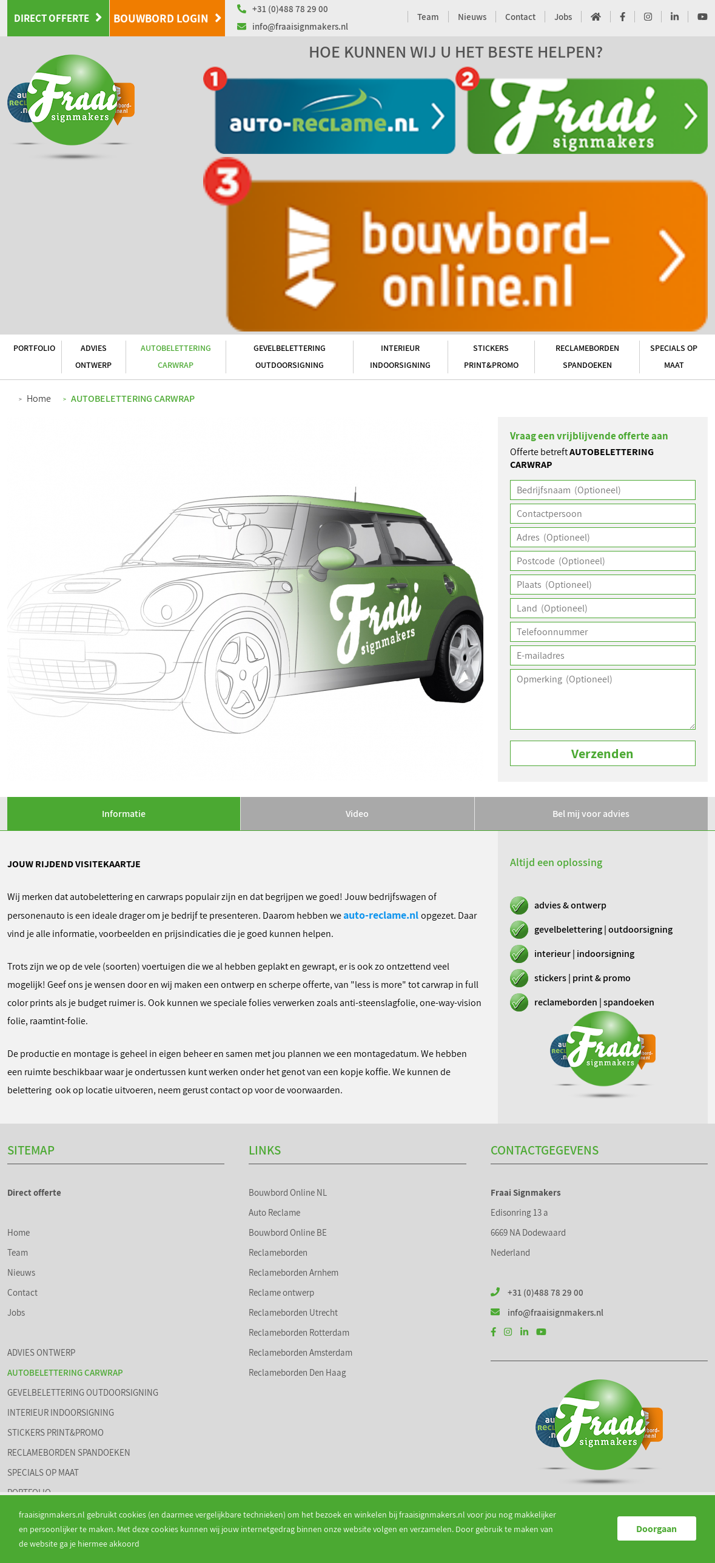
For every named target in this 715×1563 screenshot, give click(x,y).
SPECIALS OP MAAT (673, 356)
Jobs (563, 16)
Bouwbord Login (167, 18)
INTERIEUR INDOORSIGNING (400, 356)
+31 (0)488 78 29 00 (282, 9)
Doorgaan (656, 1528)
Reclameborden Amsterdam (300, 1352)
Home (39, 398)
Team (428, 16)
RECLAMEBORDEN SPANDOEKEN (587, 356)
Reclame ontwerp (281, 1292)
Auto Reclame (274, 1212)
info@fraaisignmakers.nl (292, 26)
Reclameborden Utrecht (293, 1312)
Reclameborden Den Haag (297, 1372)
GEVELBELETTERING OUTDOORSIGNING (289, 356)
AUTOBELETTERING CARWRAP (176, 356)
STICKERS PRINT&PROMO (491, 356)
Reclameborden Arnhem (293, 1272)
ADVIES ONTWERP (93, 356)
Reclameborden (278, 1252)
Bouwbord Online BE (288, 1232)
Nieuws (472, 16)
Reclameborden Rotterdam (299, 1332)
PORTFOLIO (34, 347)
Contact (520, 16)
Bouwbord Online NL (288, 1192)
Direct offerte (58, 17)
